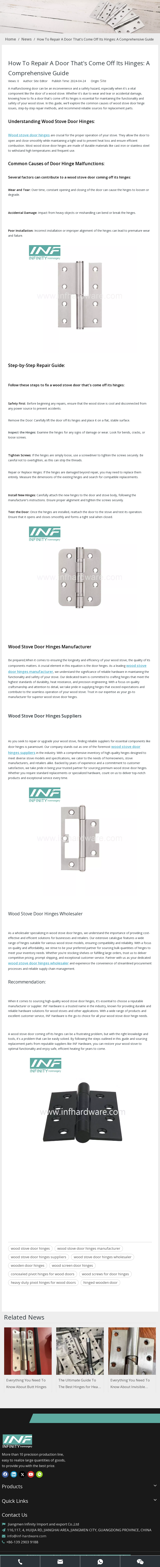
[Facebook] (5, 1474)
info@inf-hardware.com (26, 1536)
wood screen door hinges (72, 1265)
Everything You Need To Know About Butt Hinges (26, 1383)
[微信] (39, 1474)
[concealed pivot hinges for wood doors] (80, 16)
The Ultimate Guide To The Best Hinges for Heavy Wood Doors (79, 1384)
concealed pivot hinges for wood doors (42, 1274)
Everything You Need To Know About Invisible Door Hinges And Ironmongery (130, 1384)
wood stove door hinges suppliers (38, 1256)
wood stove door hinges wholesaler (102, 1256)
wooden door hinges (27, 1265)
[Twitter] (22, 1474)
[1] (18, 1441)
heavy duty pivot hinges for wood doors (43, 1282)
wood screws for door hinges (105, 1274)
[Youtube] (31, 1474)
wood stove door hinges (30, 1248)
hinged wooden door (100, 1282)
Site (103, 80)
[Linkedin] (13, 1474)
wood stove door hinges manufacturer (88, 1248)
